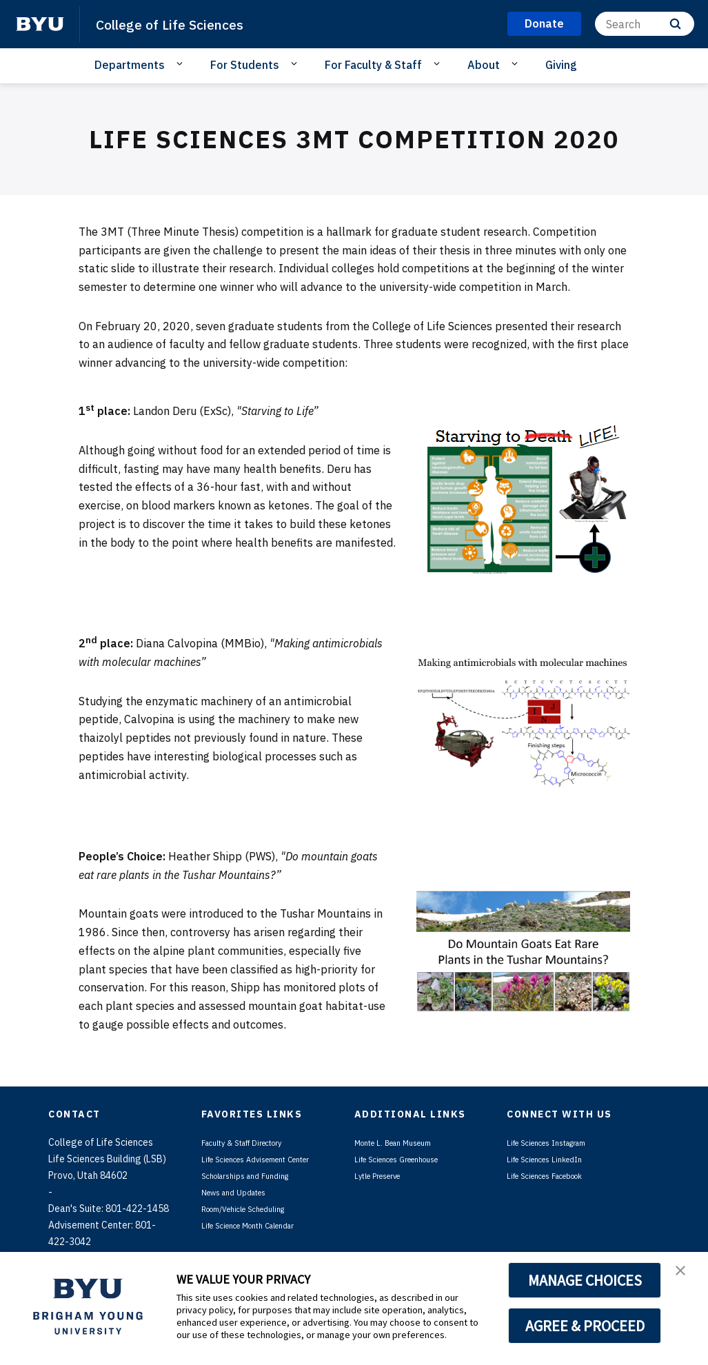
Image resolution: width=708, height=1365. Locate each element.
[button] (685, 1277)
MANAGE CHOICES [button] (585, 1280)
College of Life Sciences (186, 23)
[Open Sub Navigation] (181, 64)
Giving (561, 65)
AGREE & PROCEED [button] (585, 1325)
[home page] (40, 24)
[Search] (644, 24)
